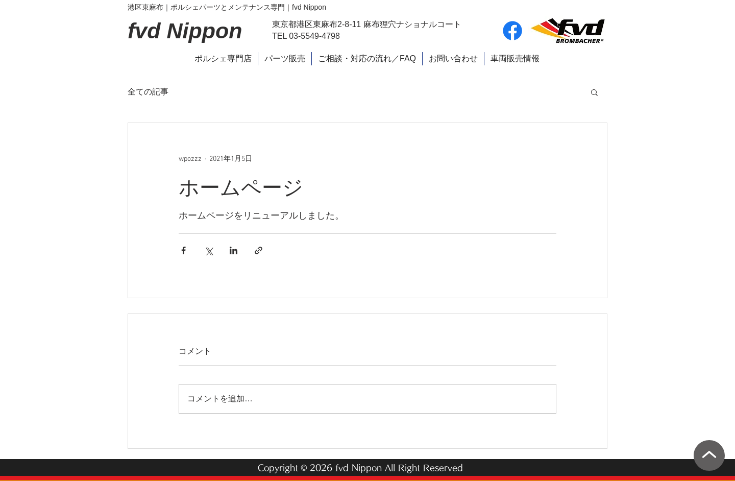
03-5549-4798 (314, 36)
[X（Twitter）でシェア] (208, 250)
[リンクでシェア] (258, 250)
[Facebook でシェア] (183, 250)
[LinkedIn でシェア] (233, 250)
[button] (594, 92)
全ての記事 (148, 91)
